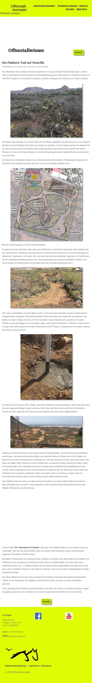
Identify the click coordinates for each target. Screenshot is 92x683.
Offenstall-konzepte (10, 13)
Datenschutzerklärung (15, 666)
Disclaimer (46, 666)
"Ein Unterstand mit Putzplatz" (27, 547)
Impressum (34, 666)
